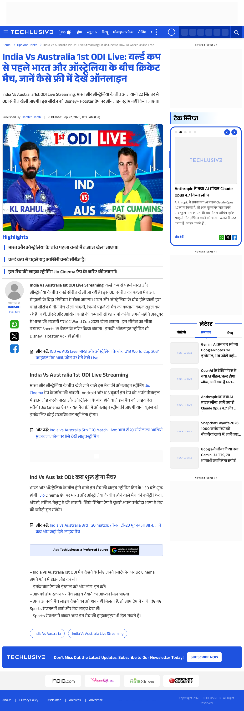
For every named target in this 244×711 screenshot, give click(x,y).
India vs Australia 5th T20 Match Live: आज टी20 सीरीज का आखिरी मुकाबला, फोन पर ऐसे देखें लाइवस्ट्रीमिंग (99, 434)
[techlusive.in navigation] (6, 32)
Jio (42, 495)
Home (6, 45)
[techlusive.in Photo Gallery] (206, 182)
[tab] (176, 132)
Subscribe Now (204, 658)
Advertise (96, 700)
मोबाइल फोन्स (123, 33)
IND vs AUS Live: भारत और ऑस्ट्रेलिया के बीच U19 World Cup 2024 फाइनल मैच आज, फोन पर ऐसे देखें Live (97, 355)
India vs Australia (47, 634)
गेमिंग (142, 33)
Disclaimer (54, 700)
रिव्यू (105, 33)
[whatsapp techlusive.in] (184, 32)
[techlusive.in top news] (206, 353)
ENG (63, 32)
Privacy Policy (28, 700)
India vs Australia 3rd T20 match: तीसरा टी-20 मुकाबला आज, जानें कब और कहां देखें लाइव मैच (98, 529)
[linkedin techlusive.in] (225, 32)
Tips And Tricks (27, 45)
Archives (75, 700)
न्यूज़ (90, 33)
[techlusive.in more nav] (156, 32)
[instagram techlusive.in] (208, 32)
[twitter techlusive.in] (192, 32)
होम (79, 33)
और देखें (179, 237)
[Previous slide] (227, 132)
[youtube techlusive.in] (217, 32)
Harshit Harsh (31, 118)
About (6, 700)
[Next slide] (234, 132)
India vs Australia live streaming (97, 634)
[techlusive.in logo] (32, 32)
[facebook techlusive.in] (200, 32)
